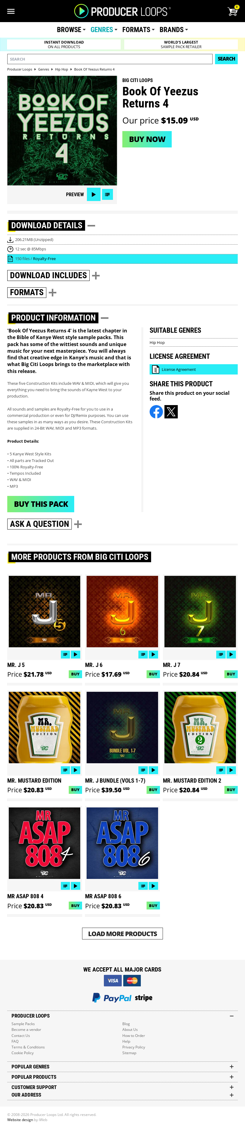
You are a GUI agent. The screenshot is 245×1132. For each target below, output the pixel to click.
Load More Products (122, 933)
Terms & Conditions (28, 1047)
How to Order (133, 1035)
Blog (126, 1023)
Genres (102, 30)
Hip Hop (157, 342)
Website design (20, 1119)
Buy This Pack (41, 504)
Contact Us (21, 1035)
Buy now (147, 139)
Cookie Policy (23, 1052)
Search (226, 58)
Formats (136, 30)
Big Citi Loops (137, 80)
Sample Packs (23, 1023)
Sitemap (129, 1052)
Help (126, 1041)
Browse (69, 30)
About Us (130, 1029)
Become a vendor (26, 1029)
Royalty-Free (44, 258)
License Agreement (179, 369)
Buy (75, 674)
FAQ (15, 1041)
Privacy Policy (133, 1047)
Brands (172, 30)
